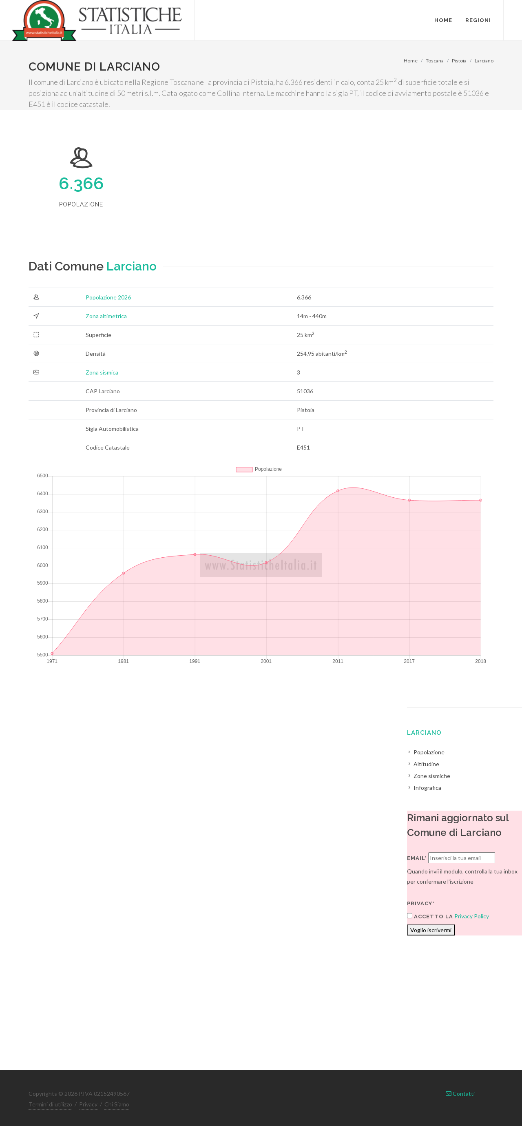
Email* (417, 858)
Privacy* (421, 903)
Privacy (88, 1104)
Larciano (484, 61)
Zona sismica (102, 372)
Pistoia (459, 61)
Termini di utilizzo (50, 1104)
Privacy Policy (471, 916)
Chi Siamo (116, 1104)
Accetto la (430, 916)
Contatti (460, 1093)
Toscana (435, 61)
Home (411, 61)
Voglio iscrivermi (430, 930)
